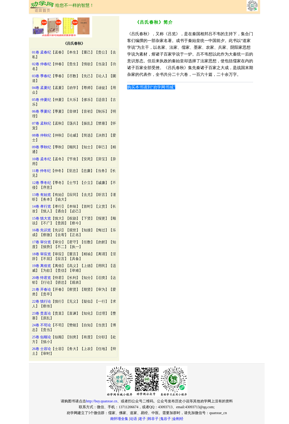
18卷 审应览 (41, 254)
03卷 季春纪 (41, 76)
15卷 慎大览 (41, 218)
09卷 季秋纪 (41, 147)
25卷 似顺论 (41, 337)
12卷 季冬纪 (41, 183)
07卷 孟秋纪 (41, 123)
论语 (133, 419)
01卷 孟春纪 (41, 52)
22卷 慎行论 (41, 301)
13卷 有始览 (41, 195)
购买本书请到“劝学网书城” (151, 87)
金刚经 (177, 419)
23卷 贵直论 (41, 313)
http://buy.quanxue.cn (101, 401)
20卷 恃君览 (41, 278)
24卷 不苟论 (41, 325)
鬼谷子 (165, 419)
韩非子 (153, 419)
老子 (142, 419)
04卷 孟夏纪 (41, 88)
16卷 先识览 (41, 230)
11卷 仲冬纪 (41, 171)
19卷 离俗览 (41, 266)
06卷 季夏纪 (41, 111)
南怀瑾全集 (119, 419)
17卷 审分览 (41, 242)
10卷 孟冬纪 (41, 159)
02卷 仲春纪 (41, 64)
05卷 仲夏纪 (41, 100)
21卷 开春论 (41, 289)
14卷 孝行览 (41, 206)
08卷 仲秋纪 (41, 135)
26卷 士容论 (41, 349)
